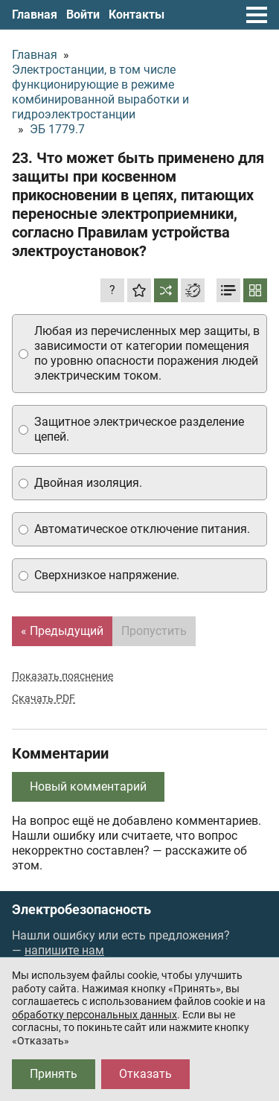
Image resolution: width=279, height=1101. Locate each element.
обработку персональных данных (94, 1015)
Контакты (136, 14)
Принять (53, 1074)
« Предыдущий (62, 631)
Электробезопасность (81, 909)
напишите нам (64, 950)
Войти (83, 14)
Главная (34, 14)
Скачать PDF (43, 698)
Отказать (145, 1074)
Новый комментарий (88, 786)
